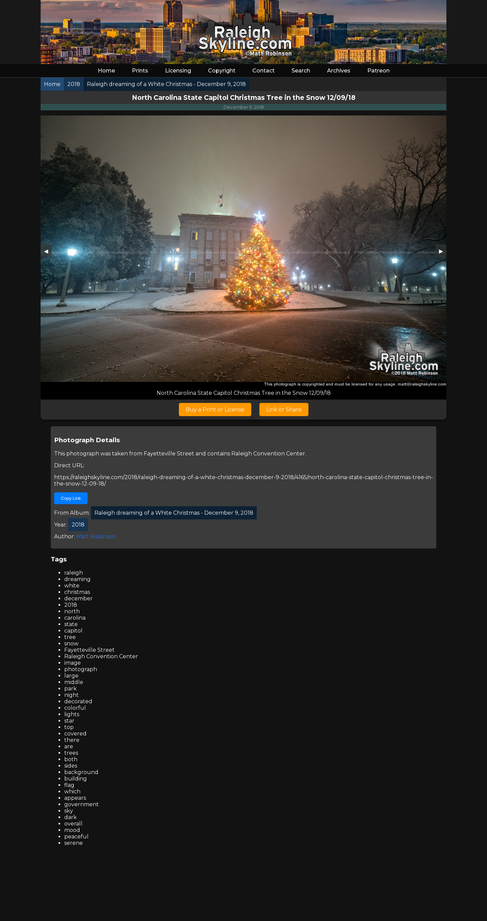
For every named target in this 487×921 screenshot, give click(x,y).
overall (73, 823)
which (72, 791)
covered (75, 733)
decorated (78, 701)
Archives (338, 70)
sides (70, 766)
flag (69, 785)
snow (71, 643)
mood (72, 830)
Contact (263, 70)
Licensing (178, 70)
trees (71, 753)
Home (106, 70)
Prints (140, 70)
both (70, 759)
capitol (73, 630)
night (71, 695)
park (70, 688)
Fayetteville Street (169, 453)
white (71, 585)
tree (70, 637)
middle (73, 682)
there (71, 740)
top (69, 727)
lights (71, 714)
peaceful (76, 836)
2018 (70, 605)
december (78, 598)
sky (68, 811)
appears (75, 798)
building (75, 778)
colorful (75, 708)
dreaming (77, 579)
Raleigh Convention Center (268, 453)
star (69, 720)
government (81, 804)
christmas (77, 592)
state (71, 624)
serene (73, 843)
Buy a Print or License (215, 409)
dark (70, 817)
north (72, 611)
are (68, 746)
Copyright (221, 70)
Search (301, 70)
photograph (80, 669)
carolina (75, 618)
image (72, 663)
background (81, 772)
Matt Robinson (96, 536)
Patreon (378, 70)
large (71, 675)
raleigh (73, 573)
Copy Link (71, 498)
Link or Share (284, 409)
